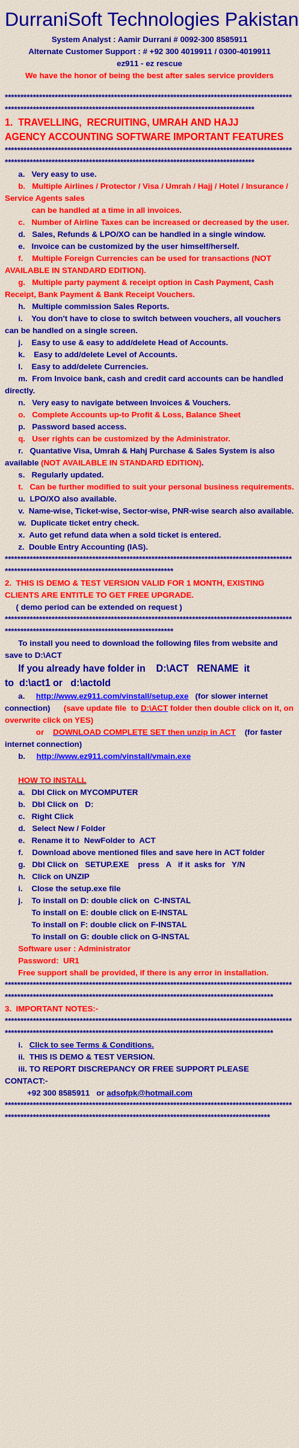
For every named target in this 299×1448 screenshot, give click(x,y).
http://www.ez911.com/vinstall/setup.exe (112, 696)
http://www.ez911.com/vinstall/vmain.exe (114, 756)
